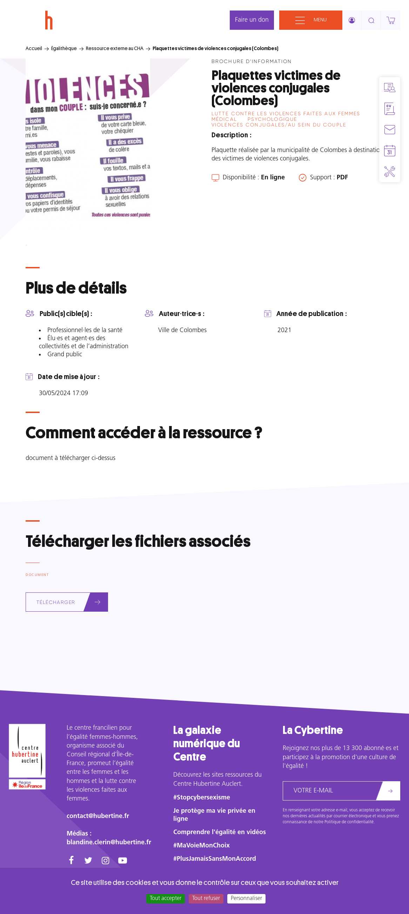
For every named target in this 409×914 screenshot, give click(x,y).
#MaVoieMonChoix (201, 846)
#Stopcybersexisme (201, 798)
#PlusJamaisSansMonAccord (214, 859)
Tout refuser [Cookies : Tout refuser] (206, 898)
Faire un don (252, 20)
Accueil (34, 48)
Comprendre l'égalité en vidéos (219, 832)
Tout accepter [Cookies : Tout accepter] (165, 898)
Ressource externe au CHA (114, 48)
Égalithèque (64, 48)
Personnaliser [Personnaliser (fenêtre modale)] (246, 898)
